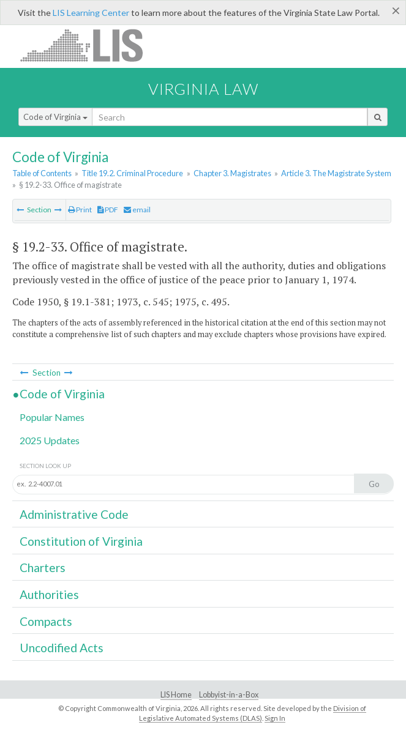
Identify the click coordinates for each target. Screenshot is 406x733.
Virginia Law (203, 89)
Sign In (275, 718)
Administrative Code (74, 514)
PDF (107, 209)
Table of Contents (42, 173)
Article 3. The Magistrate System (336, 173)
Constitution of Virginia (81, 541)
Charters (43, 567)
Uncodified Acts (61, 648)
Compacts (46, 621)
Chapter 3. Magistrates (232, 173)
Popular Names (52, 417)
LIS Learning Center (91, 12)
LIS (88, 45)
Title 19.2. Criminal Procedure (132, 173)
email (137, 209)
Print (80, 209)
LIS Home (176, 694)
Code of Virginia (55, 117)
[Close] (395, 10)
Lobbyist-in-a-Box (228, 694)
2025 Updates (50, 440)
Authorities (49, 594)
